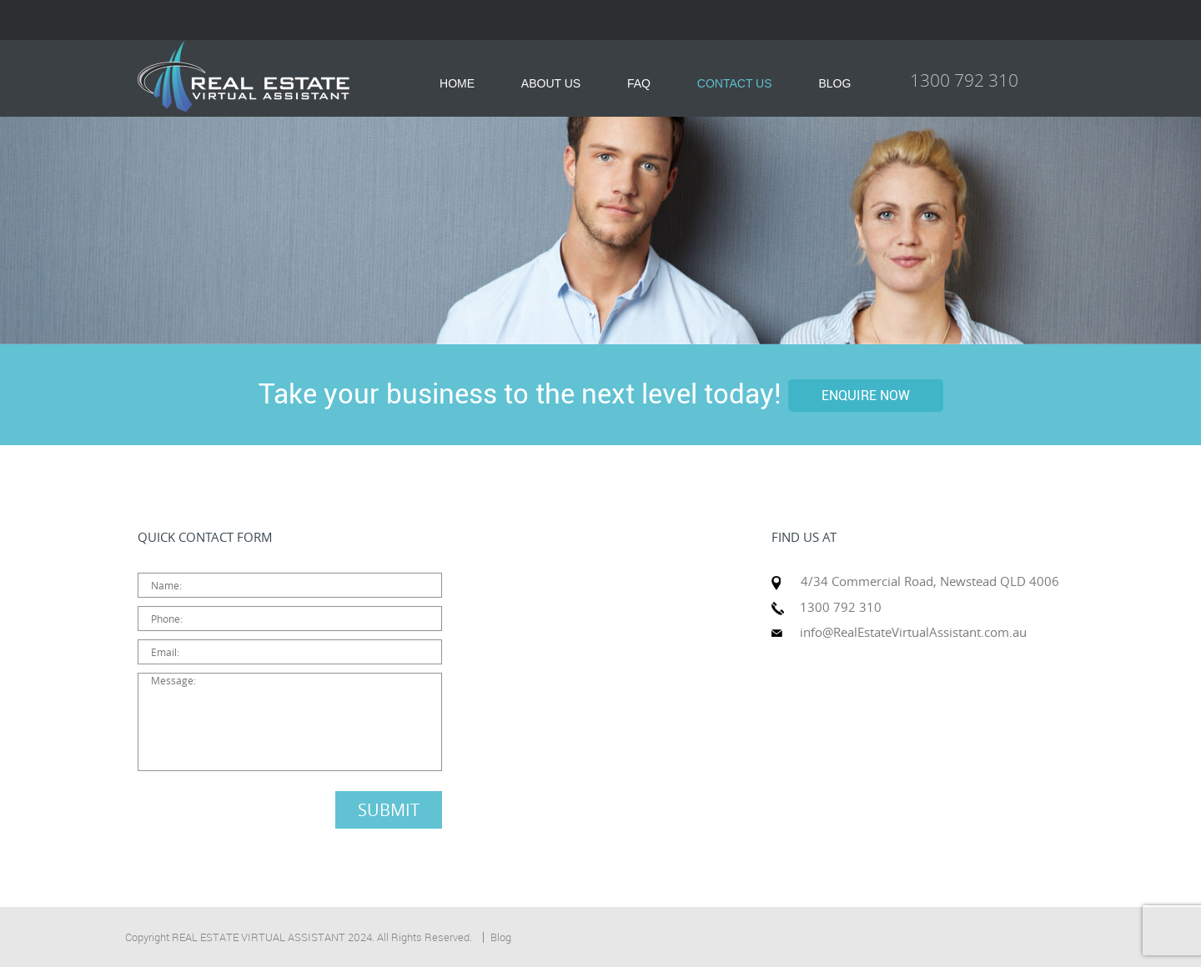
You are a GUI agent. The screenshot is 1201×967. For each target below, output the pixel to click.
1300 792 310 (964, 80)
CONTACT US (734, 83)
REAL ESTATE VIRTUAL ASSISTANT (258, 936)
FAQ (639, 83)
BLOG (834, 83)
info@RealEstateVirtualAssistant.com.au (913, 632)
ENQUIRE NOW (866, 395)
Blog (500, 936)
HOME (457, 83)
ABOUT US (550, 83)
